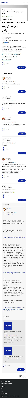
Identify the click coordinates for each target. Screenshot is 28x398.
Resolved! (10, 16)
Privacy (3, 386)
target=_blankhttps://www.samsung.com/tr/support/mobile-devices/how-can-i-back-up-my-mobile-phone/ (14, 309)
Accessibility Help (5, 381)
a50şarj (14, 56)
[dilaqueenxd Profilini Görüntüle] (10, 214)
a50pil (12, 54)
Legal (2, 388)
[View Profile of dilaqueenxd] (8, 37)
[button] (23, 38)
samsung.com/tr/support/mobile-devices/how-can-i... (12, 358)
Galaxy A (4, 44)
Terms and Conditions (6, 383)
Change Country (5, 393)
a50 (5, 54)
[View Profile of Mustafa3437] (8, 77)
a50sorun (7, 56)
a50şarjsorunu (8, 59)
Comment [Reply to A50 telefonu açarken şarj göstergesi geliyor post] (21, 67)
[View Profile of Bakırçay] (6, 42)
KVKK (2, 391)
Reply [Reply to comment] (22, 91)
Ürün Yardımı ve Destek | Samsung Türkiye (13, 356)
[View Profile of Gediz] (10, 208)
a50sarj (18, 54)
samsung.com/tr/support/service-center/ (10, 335)
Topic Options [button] (23, 13)
